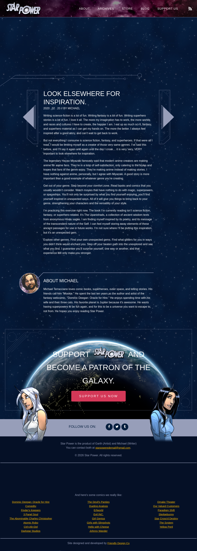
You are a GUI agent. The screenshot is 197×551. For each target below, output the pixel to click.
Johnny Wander (98, 531)
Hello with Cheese (98, 527)
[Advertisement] (98, 45)
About (84, 8)
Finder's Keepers (30, 510)
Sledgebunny (166, 514)
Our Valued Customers (166, 506)
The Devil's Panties (98, 502)
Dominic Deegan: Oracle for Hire (31, 502)
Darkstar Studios (31, 531)
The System (166, 522)
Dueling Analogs (98, 506)
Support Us (167, 8)
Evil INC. (98, 514)
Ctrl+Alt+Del (30, 527)
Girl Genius (98, 518)
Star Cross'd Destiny (166, 518)
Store (127, 8)
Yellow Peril (166, 527)
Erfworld (99, 510)
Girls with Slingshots (98, 522)
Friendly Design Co (118, 543)
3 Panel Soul (31, 514)
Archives (106, 8)
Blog (145, 8)
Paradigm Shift (166, 510)
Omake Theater (166, 502)
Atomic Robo (31, 522)
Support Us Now (98, 396)
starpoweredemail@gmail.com (112, 448)
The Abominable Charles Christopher (30, 518)
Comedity (31, 506)
